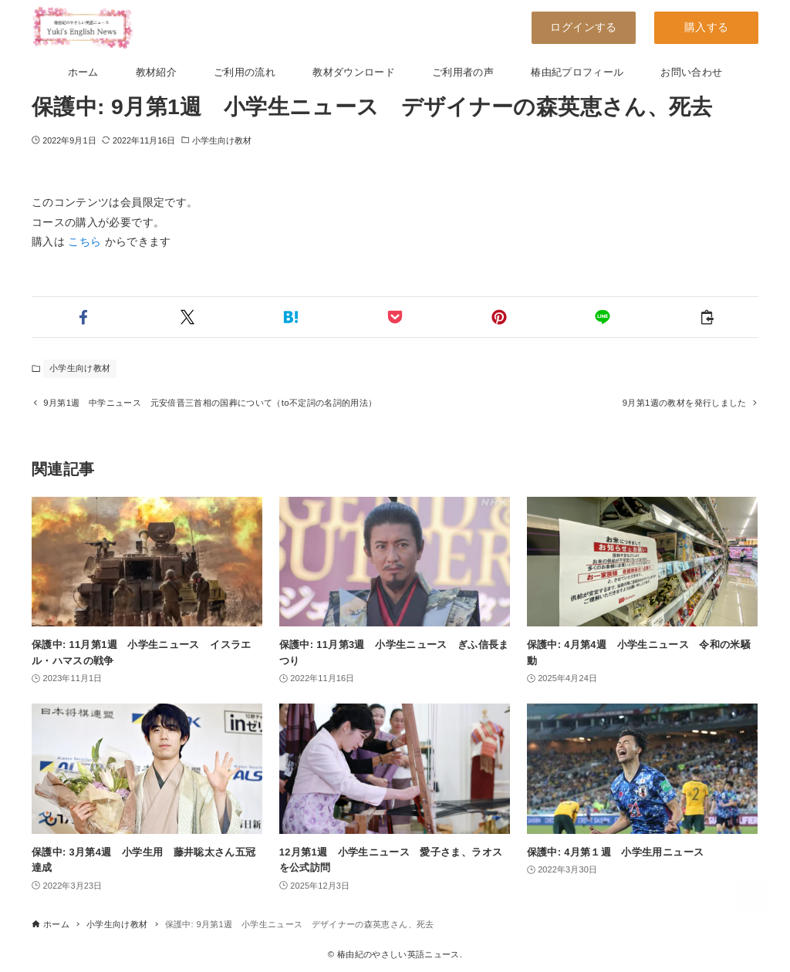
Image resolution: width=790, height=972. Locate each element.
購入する (706, 27)
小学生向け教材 (222, 140)
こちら (84, 241)
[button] (84, 317)
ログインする (583, 27)
